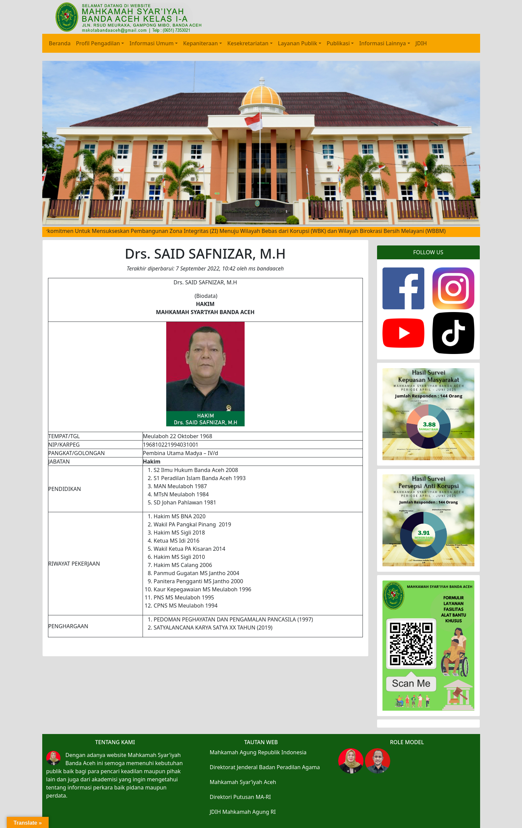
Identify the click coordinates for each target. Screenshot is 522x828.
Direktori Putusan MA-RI (240, 797)
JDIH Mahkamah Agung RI (243, 811)
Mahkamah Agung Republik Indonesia (258, 752)
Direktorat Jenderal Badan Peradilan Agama (265, 767)
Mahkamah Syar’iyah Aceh (243, 782)
